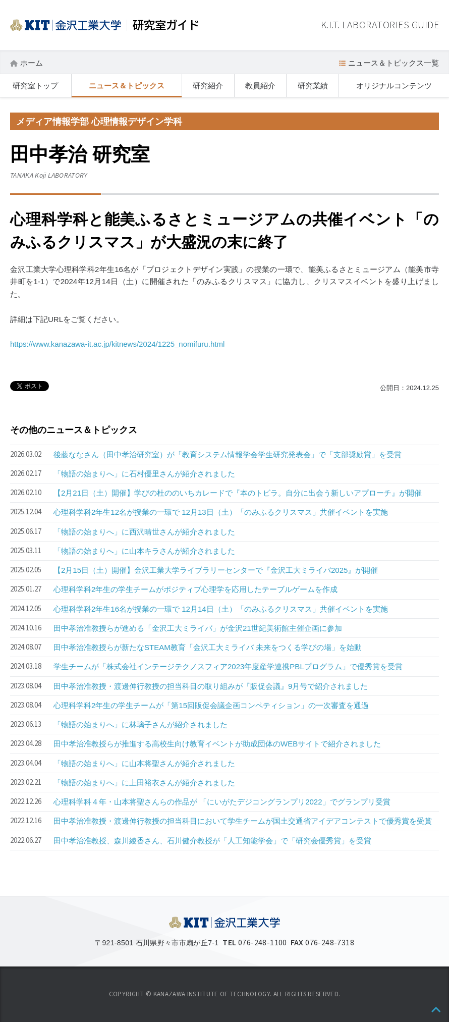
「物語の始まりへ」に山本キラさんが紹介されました (144, 551)
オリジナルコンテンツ (394, 85)
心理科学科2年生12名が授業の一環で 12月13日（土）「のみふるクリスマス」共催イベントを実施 (220, 512)
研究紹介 (208, 85)
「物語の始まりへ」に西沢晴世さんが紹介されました (144, 531)
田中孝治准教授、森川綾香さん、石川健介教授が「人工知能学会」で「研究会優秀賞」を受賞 (212, 840)
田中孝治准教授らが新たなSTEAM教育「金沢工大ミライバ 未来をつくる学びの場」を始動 (207, 647)
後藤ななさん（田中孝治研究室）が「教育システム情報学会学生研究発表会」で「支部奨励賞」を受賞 (227, 454)
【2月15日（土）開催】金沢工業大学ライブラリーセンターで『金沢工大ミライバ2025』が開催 (215, 570)
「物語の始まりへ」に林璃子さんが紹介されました (140, 724)
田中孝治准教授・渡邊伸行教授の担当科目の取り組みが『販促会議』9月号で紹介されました (210, 686)
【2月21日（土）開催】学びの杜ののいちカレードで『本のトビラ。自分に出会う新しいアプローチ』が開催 (237, 493)
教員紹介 (260, 85)
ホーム (31, 63)
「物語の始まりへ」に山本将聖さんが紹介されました (144, 763)
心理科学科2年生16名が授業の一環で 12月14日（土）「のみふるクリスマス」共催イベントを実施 (220, 609)
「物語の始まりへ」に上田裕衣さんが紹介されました (144, 782)
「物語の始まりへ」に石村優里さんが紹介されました (144, 473)
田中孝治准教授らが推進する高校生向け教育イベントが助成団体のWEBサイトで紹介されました (217, 743)
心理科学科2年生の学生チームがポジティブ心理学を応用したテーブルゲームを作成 (195, 589)
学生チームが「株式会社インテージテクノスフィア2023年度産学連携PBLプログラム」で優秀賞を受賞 (228, 666)
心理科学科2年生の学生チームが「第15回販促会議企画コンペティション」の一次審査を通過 (211, 705)
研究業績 (313, 85)
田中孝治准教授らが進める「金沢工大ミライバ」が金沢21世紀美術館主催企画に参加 (197, 628)
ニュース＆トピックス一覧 (393, 63)
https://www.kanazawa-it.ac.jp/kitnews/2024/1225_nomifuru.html (117, 344)
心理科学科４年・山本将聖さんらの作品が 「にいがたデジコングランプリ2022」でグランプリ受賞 (221, 801)
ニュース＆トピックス (126, 85)
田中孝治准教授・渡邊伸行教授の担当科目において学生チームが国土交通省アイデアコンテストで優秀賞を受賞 (242, 821)
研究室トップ (35, 85)
